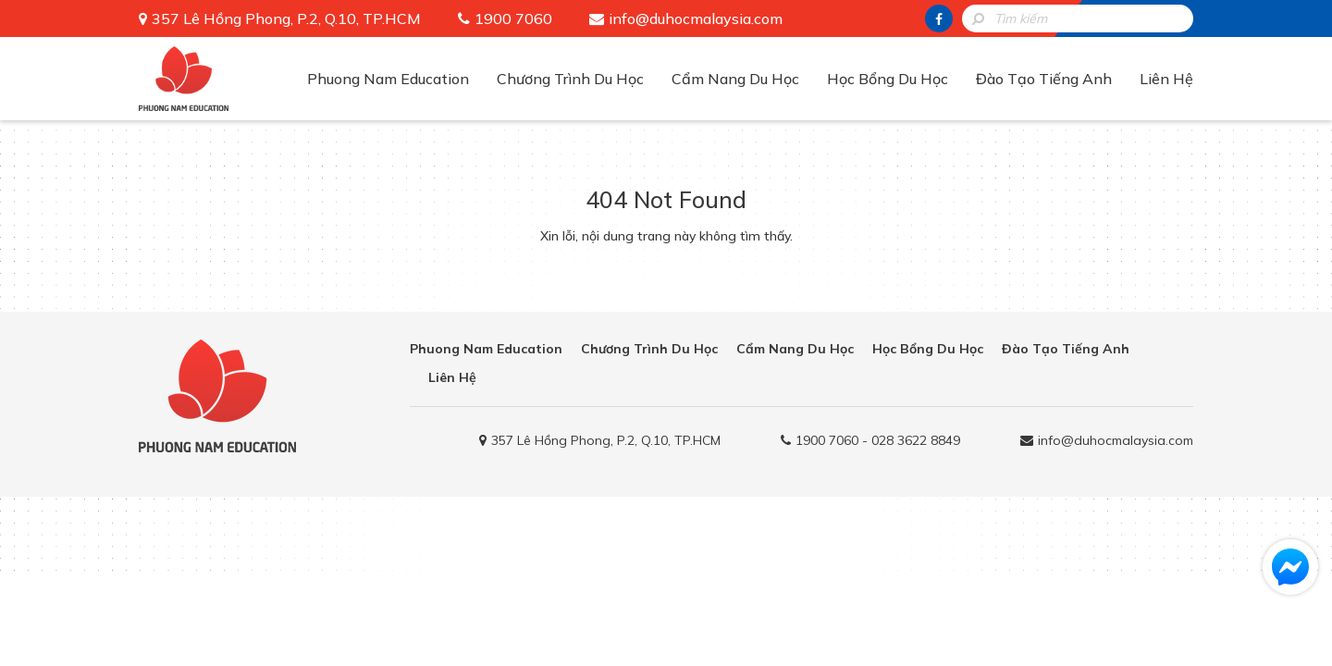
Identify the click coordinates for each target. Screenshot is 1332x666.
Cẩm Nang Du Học (735, 78)
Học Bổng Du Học (887, 78)
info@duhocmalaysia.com (696, 18)
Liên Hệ (1166, 78)
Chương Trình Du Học (570, 78)
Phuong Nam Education (388, 78)
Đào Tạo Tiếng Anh (1044, 78)
